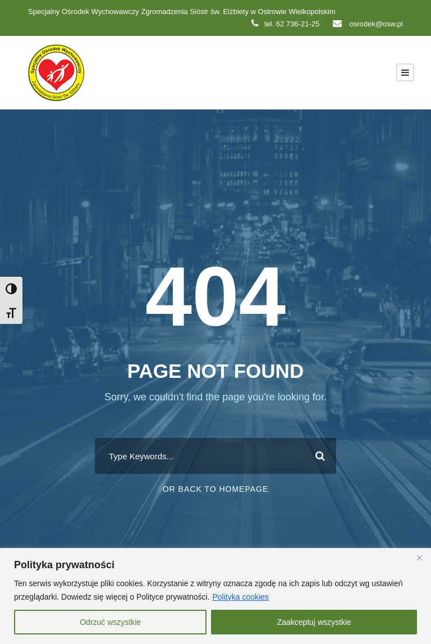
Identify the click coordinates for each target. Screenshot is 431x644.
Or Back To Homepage (216, 489)
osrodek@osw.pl (368, 24)
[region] (215, 596)
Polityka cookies (240, 596)
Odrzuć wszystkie (110, 622)
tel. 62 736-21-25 (285, 24)
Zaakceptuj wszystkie (314, 622)
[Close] (419, 557)
